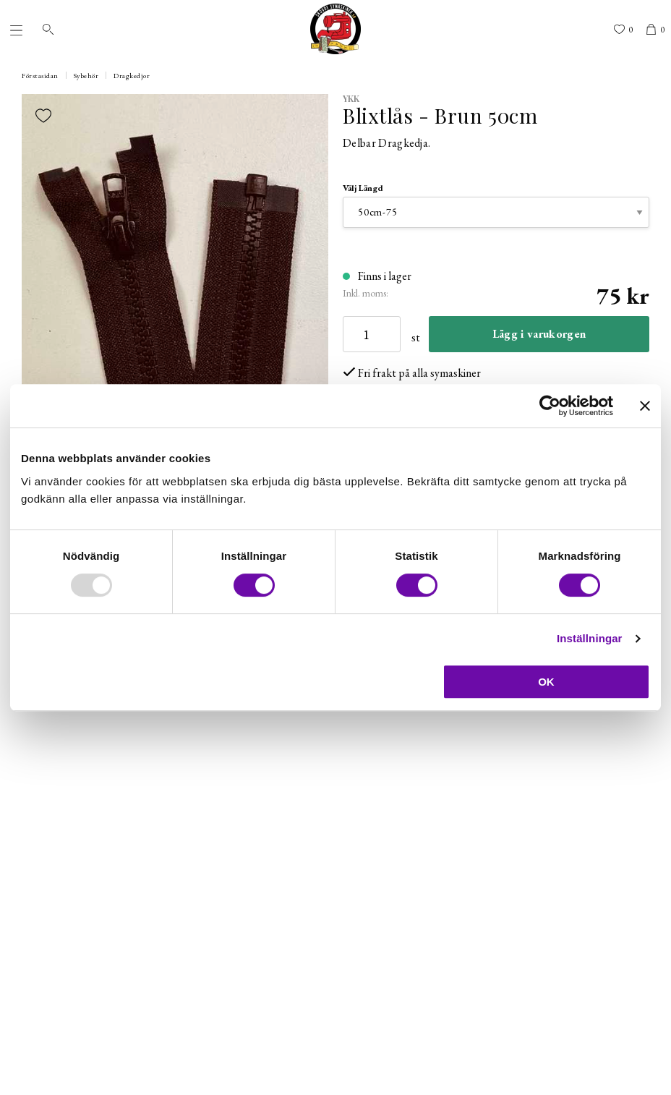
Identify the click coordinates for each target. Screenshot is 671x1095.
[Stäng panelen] (645, 406)
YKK (351, 98)
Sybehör (86, 75)
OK (546, 682)
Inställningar (589, 638)
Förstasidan (40, 75)
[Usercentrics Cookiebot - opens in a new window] (550, 406)
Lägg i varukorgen (539, 333)
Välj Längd (363, 188)
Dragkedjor (132, 75)
